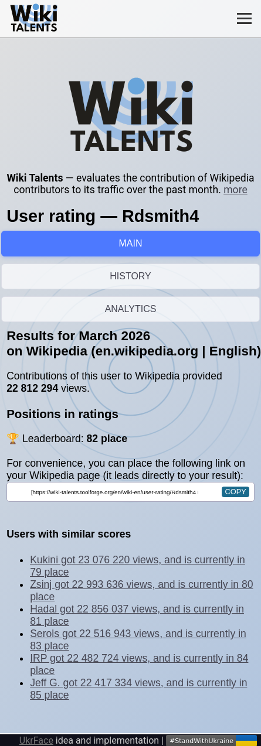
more (235, 190)
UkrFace (36, 740)
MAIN (131, 243)
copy (235, 491)
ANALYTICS (131, 309)
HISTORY (130, 276)
